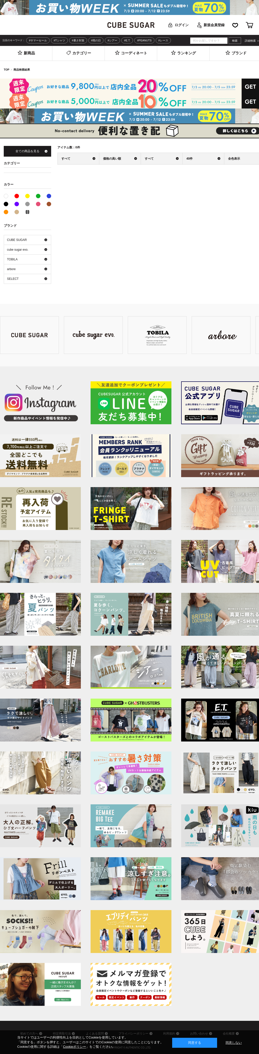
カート (249, 25)
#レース (163, 40)
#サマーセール (38, 40)
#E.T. (127, 40)
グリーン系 (38, 196)
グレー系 (27, 204)
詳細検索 (250, 40)
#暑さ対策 (78, 40)
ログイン (182, 25)
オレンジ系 (6, 212)
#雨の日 (96, 40)
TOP (6, 69)
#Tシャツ (59, 40)
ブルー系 (49, 196)
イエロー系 (27, 196)
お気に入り (235, 25)
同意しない (234, 1043)
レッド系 (16, 196)
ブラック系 (6, 204)
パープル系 (16, 204)
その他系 (27, 212)
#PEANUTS (144, 40)
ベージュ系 (16, 212)
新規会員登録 (214, 25)
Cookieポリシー (74, 1047)
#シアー (112, 40)
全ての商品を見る (27, 151)
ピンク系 (38, 204)
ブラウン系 (49, 204)
